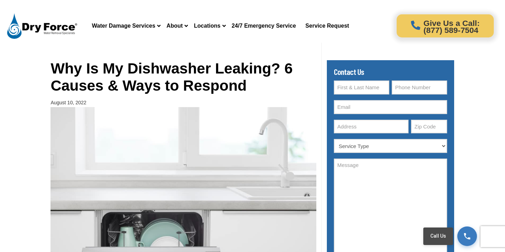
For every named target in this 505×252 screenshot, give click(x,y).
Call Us (438, 236)
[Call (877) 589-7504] (467, 236)
